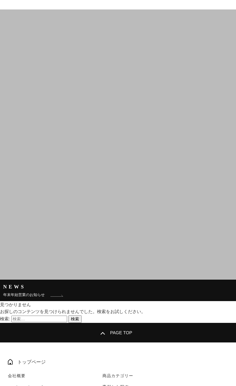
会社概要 (17, 375)
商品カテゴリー (117, 375)
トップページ (31, 362)
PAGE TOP (121, 332)
